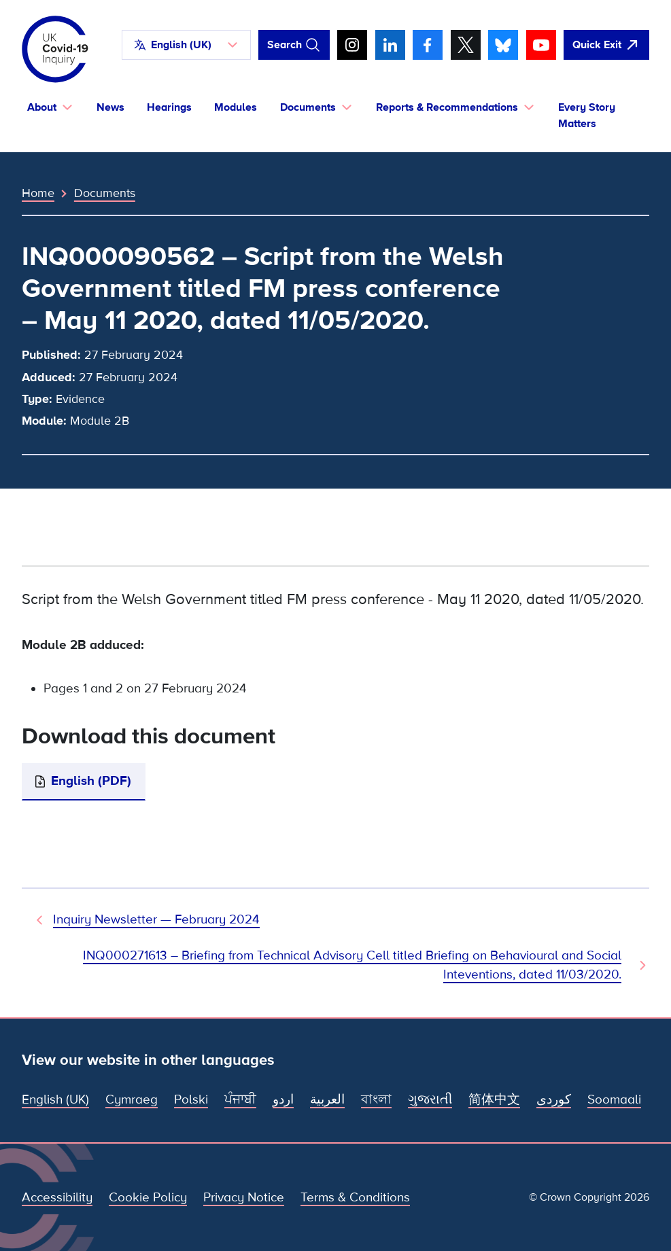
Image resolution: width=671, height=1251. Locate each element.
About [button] (41, 107)
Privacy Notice (243, 1197)
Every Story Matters (586, 115)
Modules (235, 107)
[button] (186, 45)
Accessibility (57, 1197)
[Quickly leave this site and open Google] (606, 45)
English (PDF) (91, 781)
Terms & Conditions (355, 1197)
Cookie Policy (148, 1197)
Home (38, 193)
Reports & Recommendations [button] (447, 107)
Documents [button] (308, 107)
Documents (104, 193)
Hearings (169, 107)
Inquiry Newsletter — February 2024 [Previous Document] (156, 920)
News (110, 107)
